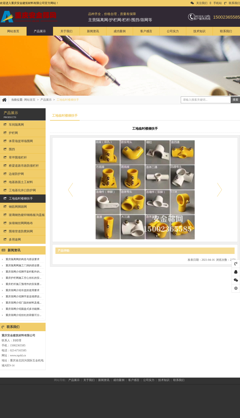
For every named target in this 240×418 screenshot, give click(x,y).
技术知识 (199, 31)
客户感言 (146, 31)
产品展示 (40, 31)
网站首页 (13, 31)
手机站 (216, 3)
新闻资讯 (93, 31)
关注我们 (199, 3)
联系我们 (232, 3)
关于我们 (66, 31)
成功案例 (120, 31)
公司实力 (173, 31)
